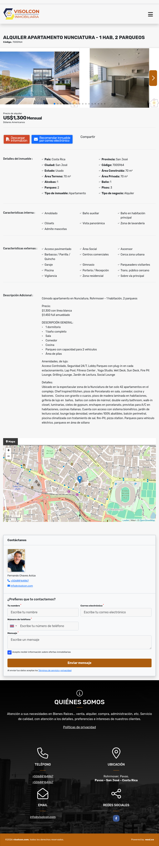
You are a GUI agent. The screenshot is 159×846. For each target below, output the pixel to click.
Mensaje (12, 632)
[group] (39, 78)
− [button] (8, 456)
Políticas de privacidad (79, 727)
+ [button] (8, 451)
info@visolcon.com (22, 585)
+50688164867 (20, 580)
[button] (54, 104)
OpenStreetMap (147, 520)
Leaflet (126, 520)
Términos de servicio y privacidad (55, 670)
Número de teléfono (19, 619)
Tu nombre (14, 605)
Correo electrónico (92, 605)
